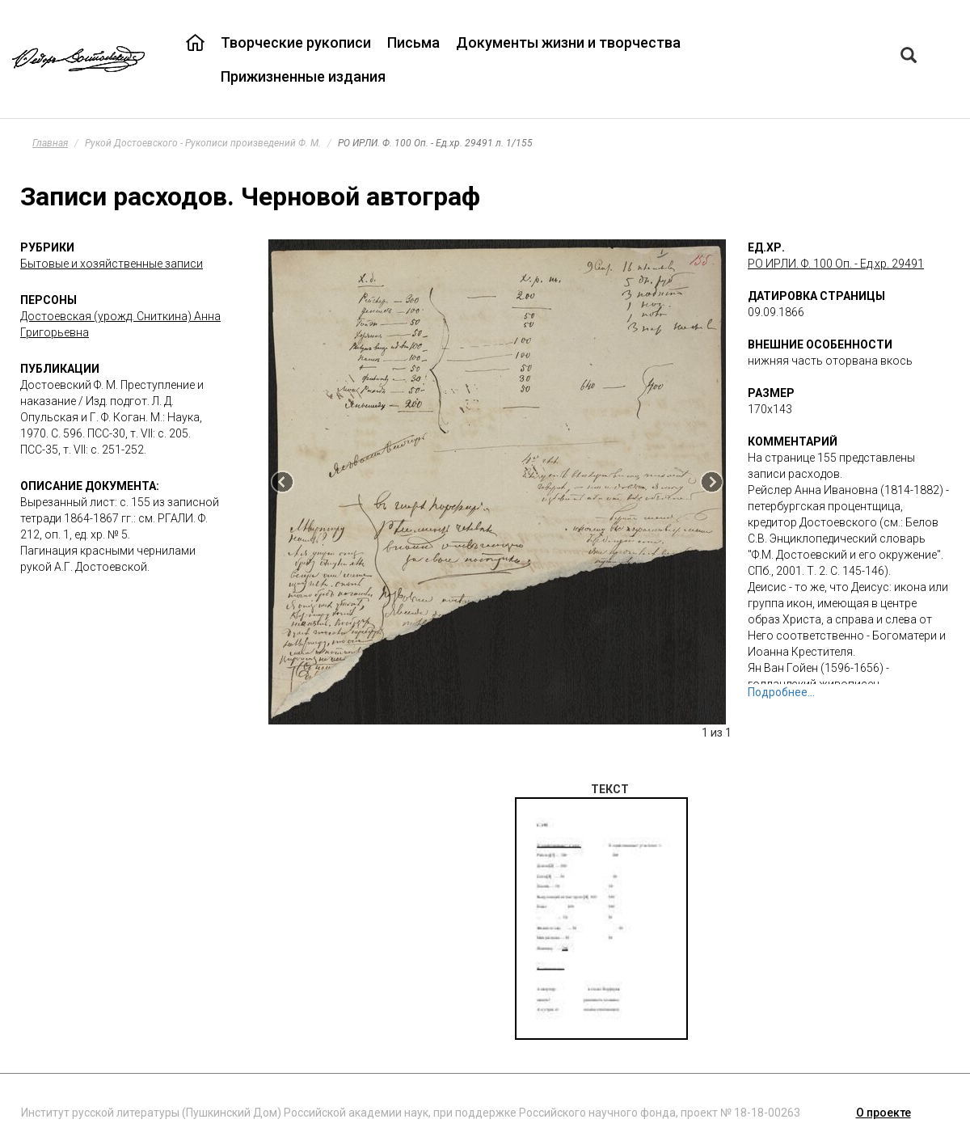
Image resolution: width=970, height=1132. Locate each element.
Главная (50, 143)
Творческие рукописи (296, 42)
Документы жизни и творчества (568, 42)
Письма (413, 42)
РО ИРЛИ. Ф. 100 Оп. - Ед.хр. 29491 (836, 263)
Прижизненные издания (303, 76)
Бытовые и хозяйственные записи (111, 263)
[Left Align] (908, 57)
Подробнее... (781, 692)
